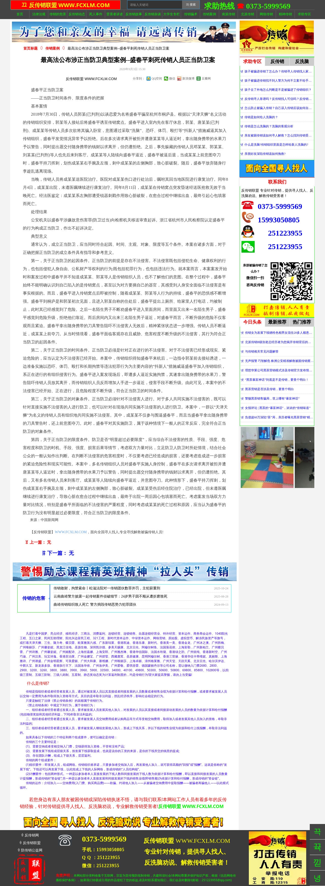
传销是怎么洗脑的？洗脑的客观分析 (269, 126)
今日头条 (252, 322)
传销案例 (52, 48)
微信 (172, 78)
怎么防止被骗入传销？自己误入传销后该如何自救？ (279, 108)
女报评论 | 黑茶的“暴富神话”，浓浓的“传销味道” (278, 408)
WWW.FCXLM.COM (71, 532)
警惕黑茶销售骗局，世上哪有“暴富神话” (272, 398)
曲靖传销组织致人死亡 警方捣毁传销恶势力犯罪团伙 (95, 606)
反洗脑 (302, 61)
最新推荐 (277, 322)
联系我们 (277, 182)
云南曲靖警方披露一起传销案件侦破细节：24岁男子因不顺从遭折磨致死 (110, 598)
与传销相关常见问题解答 (262, 351)
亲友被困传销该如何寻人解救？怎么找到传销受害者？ (279, 135)
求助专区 (252, 61)
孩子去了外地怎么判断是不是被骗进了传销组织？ (278, 89)
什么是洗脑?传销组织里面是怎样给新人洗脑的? (276, 144)
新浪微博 (188, 78)
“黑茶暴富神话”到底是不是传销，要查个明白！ (277, 379)
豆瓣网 (206, 78)
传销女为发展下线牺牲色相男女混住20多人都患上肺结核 (279, 332)
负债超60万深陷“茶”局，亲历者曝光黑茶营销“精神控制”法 (279, 417)
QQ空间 (157, 78)
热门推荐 (302, 322)
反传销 (277, 61)
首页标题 (30, 48)
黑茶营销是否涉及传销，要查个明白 (269, 389)
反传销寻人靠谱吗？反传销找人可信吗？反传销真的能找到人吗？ (279, 99)
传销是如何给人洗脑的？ (261, 117)
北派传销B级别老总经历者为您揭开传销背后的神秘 (279, 342)
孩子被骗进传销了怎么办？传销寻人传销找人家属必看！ (279, 71)
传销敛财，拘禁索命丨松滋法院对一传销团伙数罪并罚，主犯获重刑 (107, 590)
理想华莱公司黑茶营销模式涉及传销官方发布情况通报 (279, 370)
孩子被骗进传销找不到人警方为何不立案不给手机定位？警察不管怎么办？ (279, 80)
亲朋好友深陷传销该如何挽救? (265, 154)
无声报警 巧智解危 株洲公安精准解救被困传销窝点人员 (279, 361)
